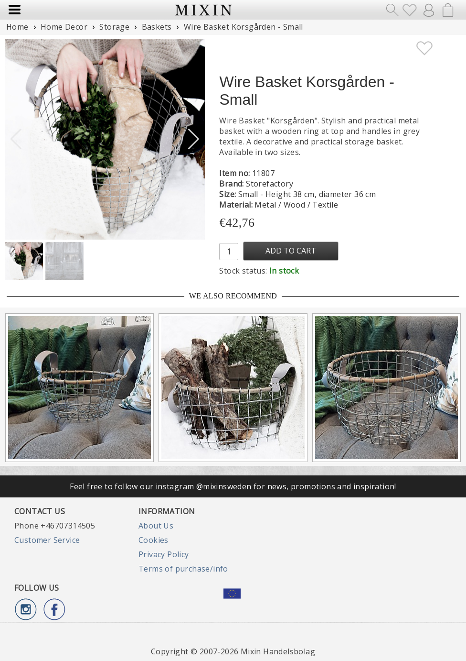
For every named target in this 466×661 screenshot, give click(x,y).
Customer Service (47, 540)
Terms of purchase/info (183, 568)
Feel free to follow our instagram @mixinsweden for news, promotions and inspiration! (233, 486)
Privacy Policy (163, 554)
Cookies (153, 540)
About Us (155, 525)
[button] (193, 139)
